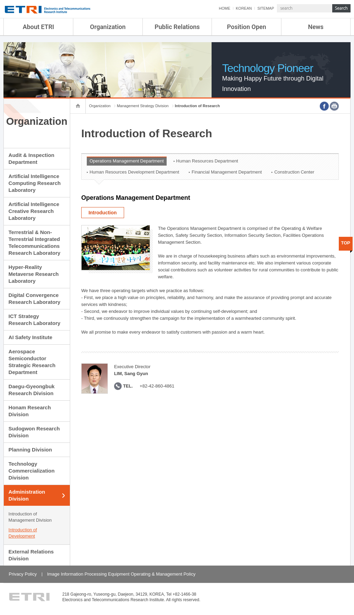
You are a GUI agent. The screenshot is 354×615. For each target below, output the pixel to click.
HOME (224, 8)
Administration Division (27, 495)
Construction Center (294, 172)
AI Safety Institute (31, 337)
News (316, 26)
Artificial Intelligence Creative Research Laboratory (34, 211)
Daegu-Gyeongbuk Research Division (32, 389)
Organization (107, 26)
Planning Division (30, 450)
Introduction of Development (23, 533)
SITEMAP (265, 8)
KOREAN (244, 8)
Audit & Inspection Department (32, 158)
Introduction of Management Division (30, 517)
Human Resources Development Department (134, 172)
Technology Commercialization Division (32, 471)
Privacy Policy (23, 574)
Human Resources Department (207, 161)
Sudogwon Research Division (34, 432)
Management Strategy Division (143, 106)
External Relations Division (31, 555)
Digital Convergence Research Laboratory (34, 298)
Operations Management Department (127, 161)
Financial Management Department (227, 172)
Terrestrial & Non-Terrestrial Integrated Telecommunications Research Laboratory (34, 242)
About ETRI (38, 26)
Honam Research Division (30, 410)
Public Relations (177, 26)
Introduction (102, 212)
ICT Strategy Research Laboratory (34, 319)
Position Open (246, 26)
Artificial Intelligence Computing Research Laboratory (35, 183)
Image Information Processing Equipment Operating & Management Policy (121, 574)
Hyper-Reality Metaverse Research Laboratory (34, 274)
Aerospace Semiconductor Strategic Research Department (32, 361)
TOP (346, 242)
